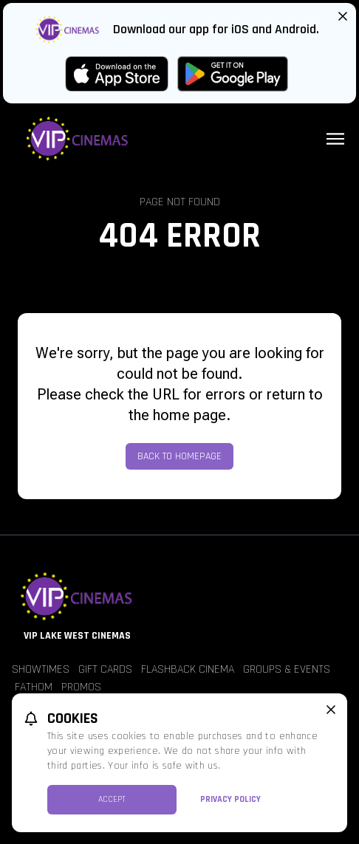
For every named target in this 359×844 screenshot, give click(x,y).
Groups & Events (286, 669)
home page (189, 415)
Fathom (33, 687)
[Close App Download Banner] (342, 16)
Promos (81, 687)
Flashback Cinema (187, 669)
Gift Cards (105, 669)
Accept (112, 799)
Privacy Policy (230, 799)
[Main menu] (335, 139)
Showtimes (40, 669)
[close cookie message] (331, 709)
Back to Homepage (179, 456)
